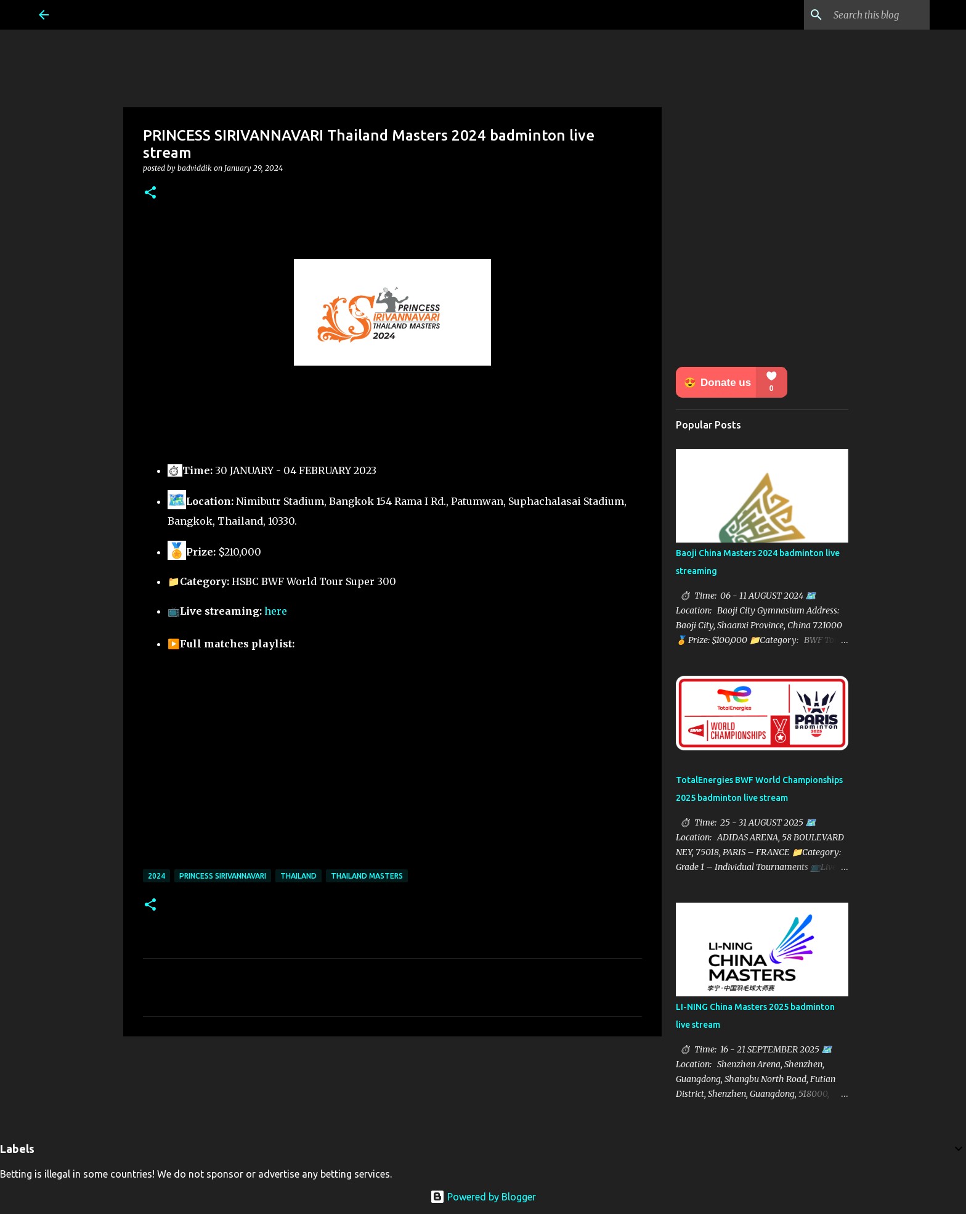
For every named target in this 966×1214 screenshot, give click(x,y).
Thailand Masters (367, 876)
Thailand (298, 876)
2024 (156, 876)
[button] (150, 193)
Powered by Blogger (483, 1196)
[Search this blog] (865, 15)
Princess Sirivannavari (222, 876)
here (275, 611)
